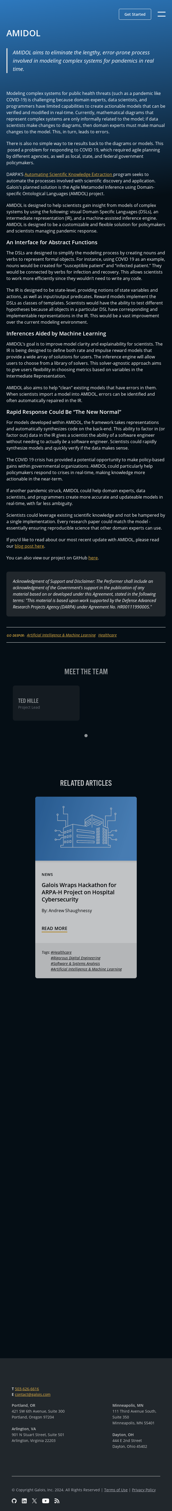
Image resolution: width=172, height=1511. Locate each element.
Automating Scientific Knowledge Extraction (69, 174)
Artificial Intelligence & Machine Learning (61, 635)
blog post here (29, 546)
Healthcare (107, 635)
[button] (135, 14)
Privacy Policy (144, 1489)
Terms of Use (116, 1489)
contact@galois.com (32, 1394)
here (93, 558)
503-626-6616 (27, 1388)
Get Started (135, 14)
